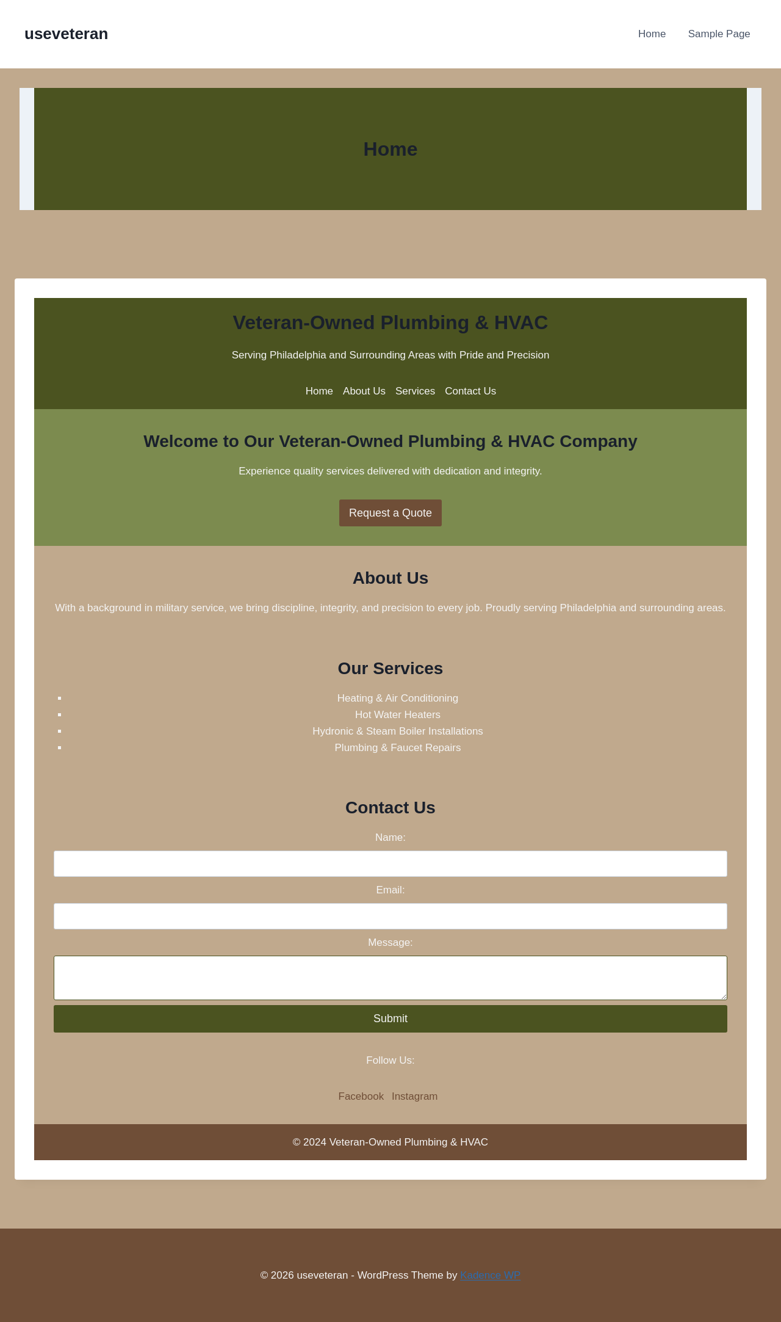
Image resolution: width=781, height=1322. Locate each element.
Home (652, 34)
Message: (390, 942)
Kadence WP (490, 1275)
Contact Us (470, 391)
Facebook (361, 1096)
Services (415, 391)
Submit (390, 1018)
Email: (390, 890)
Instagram (415, 1096)
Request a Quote (390, 513)
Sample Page (719, 34)
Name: (390, 837)
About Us (364, 391)
